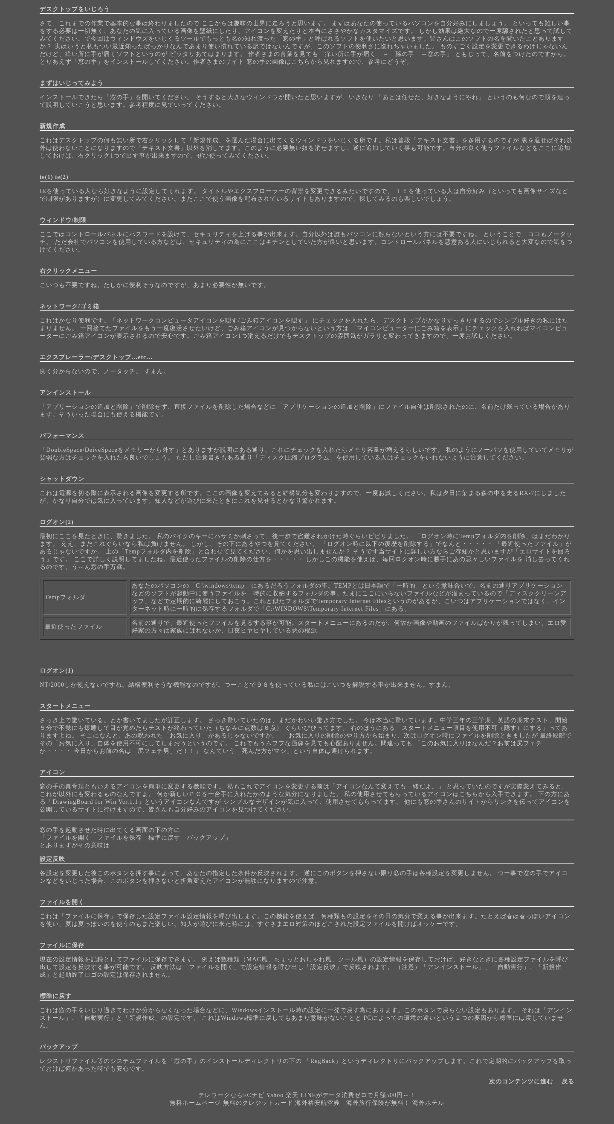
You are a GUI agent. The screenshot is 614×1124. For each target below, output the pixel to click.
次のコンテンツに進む (521, 1081)
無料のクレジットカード (258, 1103)
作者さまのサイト (218, 62)
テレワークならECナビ (231, 1095)
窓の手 (292, 38)
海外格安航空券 (317, 1103)
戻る (568, 1081)
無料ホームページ (195, 1103)
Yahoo (275, 1095)
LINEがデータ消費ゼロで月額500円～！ (358, 1095)
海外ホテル (428, 1103)
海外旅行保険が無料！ (378, 1103)
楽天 (292, 1095)
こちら (300, 62)
